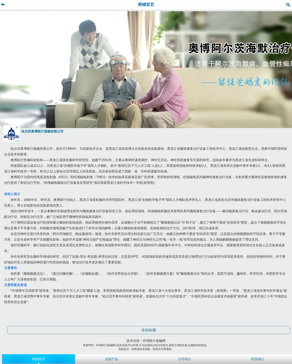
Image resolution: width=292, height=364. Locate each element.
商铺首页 (38, 359)
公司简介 (184, 359)
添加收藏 (148, 330)
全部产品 (111, 359)
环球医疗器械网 (154, 340)
